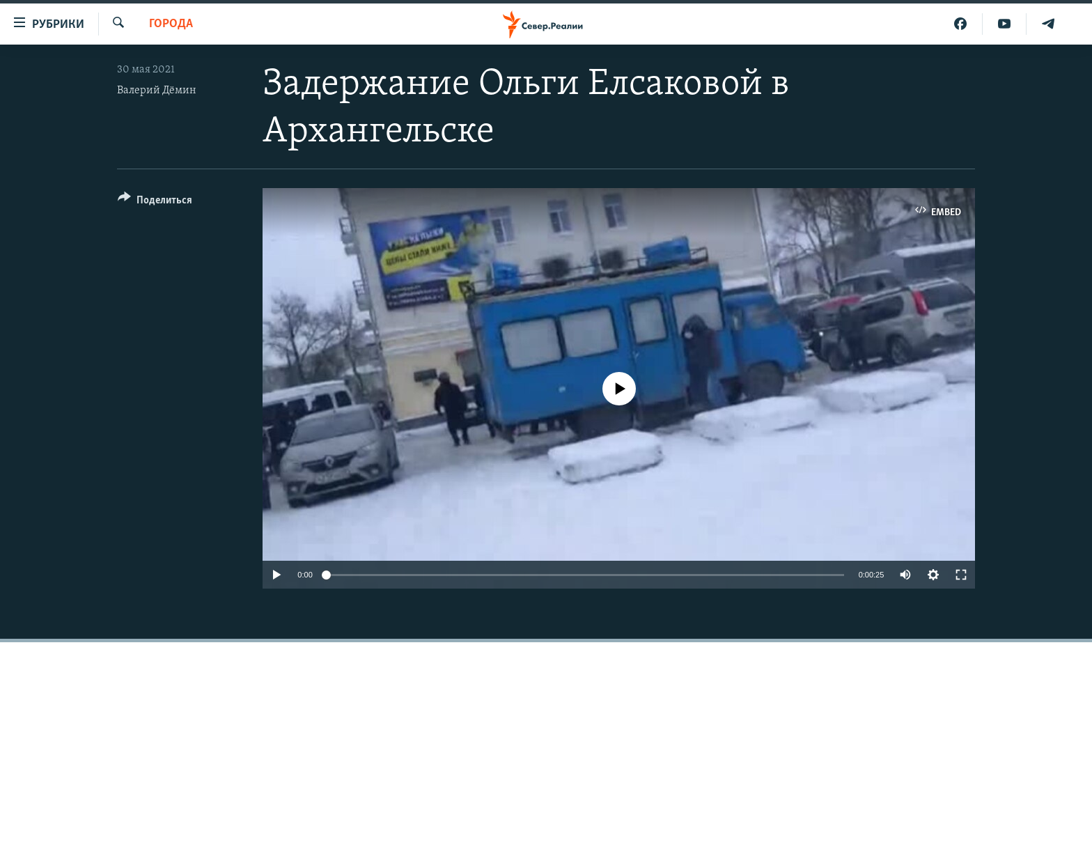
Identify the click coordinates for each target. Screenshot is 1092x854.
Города (171, 24)
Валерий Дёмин (156, 90)
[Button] (155, 202)
